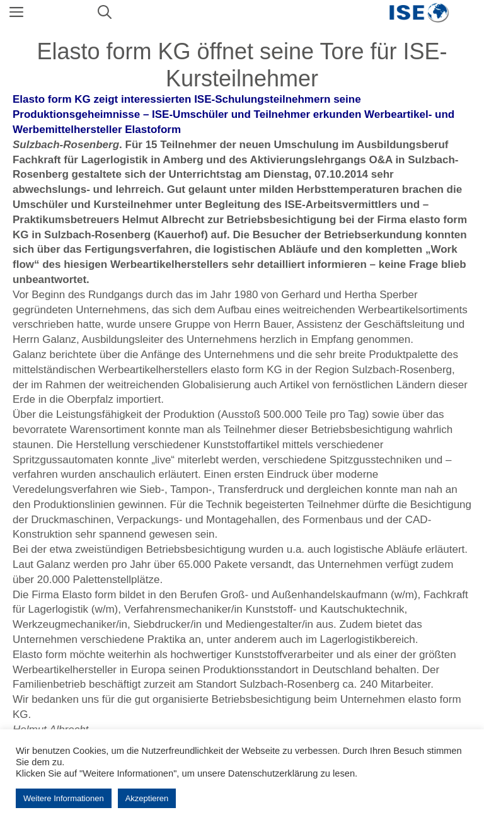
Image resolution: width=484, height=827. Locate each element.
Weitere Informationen (63, 798)
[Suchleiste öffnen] (104, 12)
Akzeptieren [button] (147, 798)
